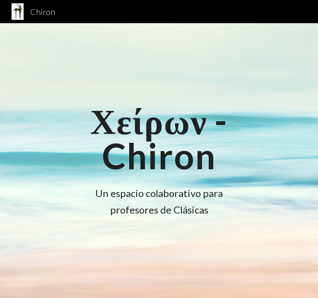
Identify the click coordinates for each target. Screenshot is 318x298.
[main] (159, 138)
